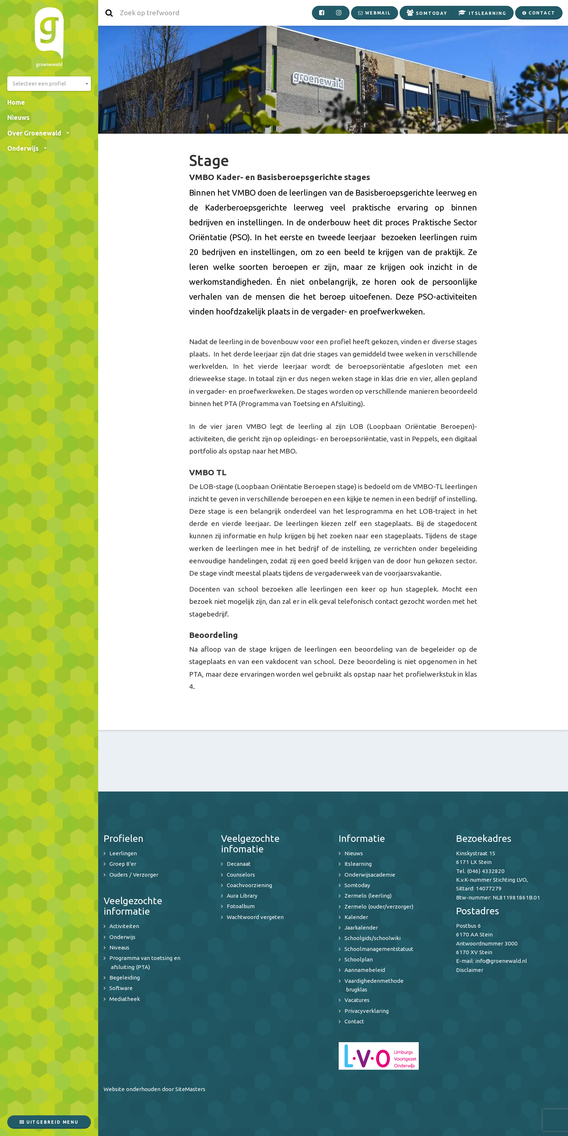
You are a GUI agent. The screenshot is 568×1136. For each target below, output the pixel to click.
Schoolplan (358, 959)
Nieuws (18, 117)
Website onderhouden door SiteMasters (154, 1089)
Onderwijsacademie (369, 875)
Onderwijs (27, 148)
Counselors (241, 875)
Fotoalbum (241, 906)
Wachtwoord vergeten (255, 917)
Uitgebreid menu (49, 1122)
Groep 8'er (122, 864)
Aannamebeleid (364, 970)
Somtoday (357, 885)
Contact (354, 1021)
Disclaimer (469, 970)
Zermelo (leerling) (368, 896)
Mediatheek (124, 999)
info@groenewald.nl (501, 961)
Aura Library (242, 896)
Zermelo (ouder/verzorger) (378, 906)
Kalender (356, 917)
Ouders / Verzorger (133, 875)
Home (16, 102)
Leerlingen (123, 853)
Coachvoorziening (249, 885)
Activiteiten (124, 926)
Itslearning (358, 864)
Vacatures (356, 1000)
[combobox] (49, 83)
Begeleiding (124, 977)
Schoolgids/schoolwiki (372, 938)
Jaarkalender (361, 927)
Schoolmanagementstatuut (378, 949)
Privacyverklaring (366, 1011)
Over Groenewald (38, 133)
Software (121, 988)
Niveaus (119, 947)
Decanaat (239, 864)
